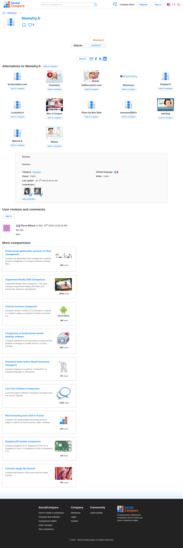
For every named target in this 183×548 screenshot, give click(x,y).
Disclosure (75, 513)
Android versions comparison (21, 306)
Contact (74, 521)
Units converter (45, 525)
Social (130, 509)
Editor (99, 176)
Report (82, 59)
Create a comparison (115, 4)
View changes (28, 199)
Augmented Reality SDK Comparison (25, 279)
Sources (26, 164)
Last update (28, 180)
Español (178, 4)
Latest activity (96, 513)
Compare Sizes (127, 4)
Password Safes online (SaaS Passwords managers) (27, 363)
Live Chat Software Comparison (22, 388)
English (168, 4)
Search (95, 4)
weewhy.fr (96, 45)
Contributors (28, 184)
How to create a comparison (51, 513)
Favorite (24, 25)
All (3, 13)
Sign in (157, 4)
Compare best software (49, 517)
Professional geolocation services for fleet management (28, 252)
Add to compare (50, 66)
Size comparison (46, 529)
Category (26, 172)
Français (173, 4)
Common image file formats (20, 468)
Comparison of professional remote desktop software (24, 335)
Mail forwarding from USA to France (24, 415)
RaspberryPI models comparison (23, 441)
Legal (73, 517)
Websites (12, 13)
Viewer (25, 176)
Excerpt (26, 157)
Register (144, 4)
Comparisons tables (48, 521)
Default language (104, 172)
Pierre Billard (28, 225)
